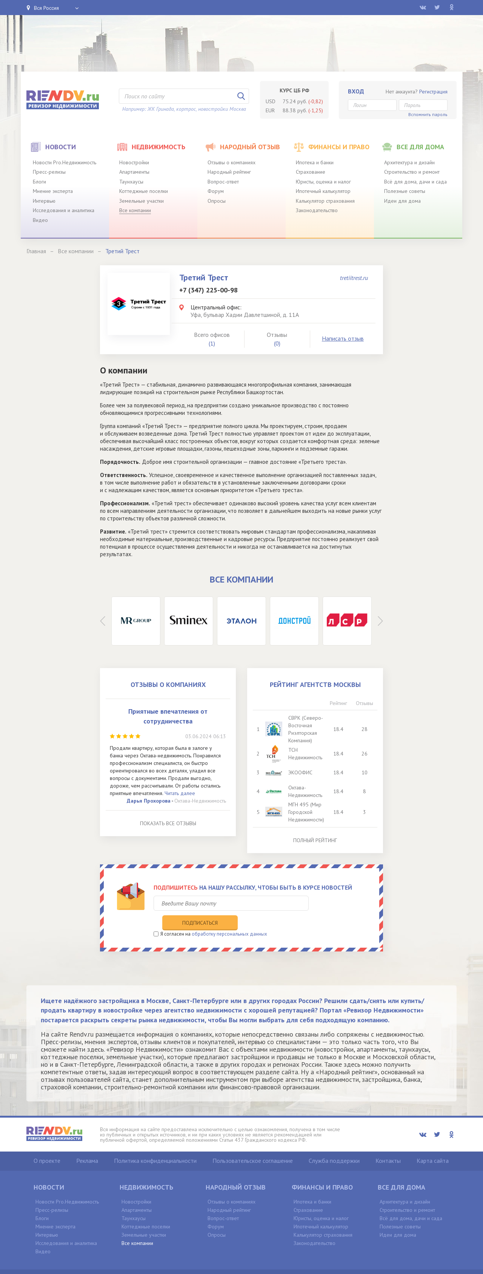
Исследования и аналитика (63, 210)
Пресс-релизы (49, 171)
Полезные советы (404, 191)
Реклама (87, 1145)
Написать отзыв (343, 338)
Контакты (388, 1145)
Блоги (39, 181)
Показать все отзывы (168, 823)
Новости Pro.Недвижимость (64, 162)
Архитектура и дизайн (409, 162)
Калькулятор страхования (325, 200)
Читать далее (180, 793)
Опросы (217, 200)
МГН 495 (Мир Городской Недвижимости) (307, 812)
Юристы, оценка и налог (323, 181)
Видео (40, 220)
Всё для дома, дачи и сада (415, 181)
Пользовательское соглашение (252, 1145)
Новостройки (134, 162)
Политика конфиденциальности (155, 1145)
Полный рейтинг (315, 840)
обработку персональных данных (229, 918)
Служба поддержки (334, 1145)
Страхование (310, 171)
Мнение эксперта (53, 191)
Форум (216, 191)
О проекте (47, 1145)
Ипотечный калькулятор (323, 191)
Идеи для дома (402, 200)
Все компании (135, 210)
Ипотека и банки (315, 162)
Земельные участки (141, 200)
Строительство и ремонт (412, 171)
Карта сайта (433, 1145)
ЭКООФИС (301, 772)
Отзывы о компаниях (231, 162)
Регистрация (433, 91)
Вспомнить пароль (428, 114)
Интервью (44, 200)
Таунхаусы (131, 181)
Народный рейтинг (229, 171)
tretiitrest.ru (354, 277)
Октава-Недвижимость (200, 800)
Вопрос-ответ (223, 181)
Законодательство (317, 210)
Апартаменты (134, 171)
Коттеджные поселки (143, 191)
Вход (356, 91)
